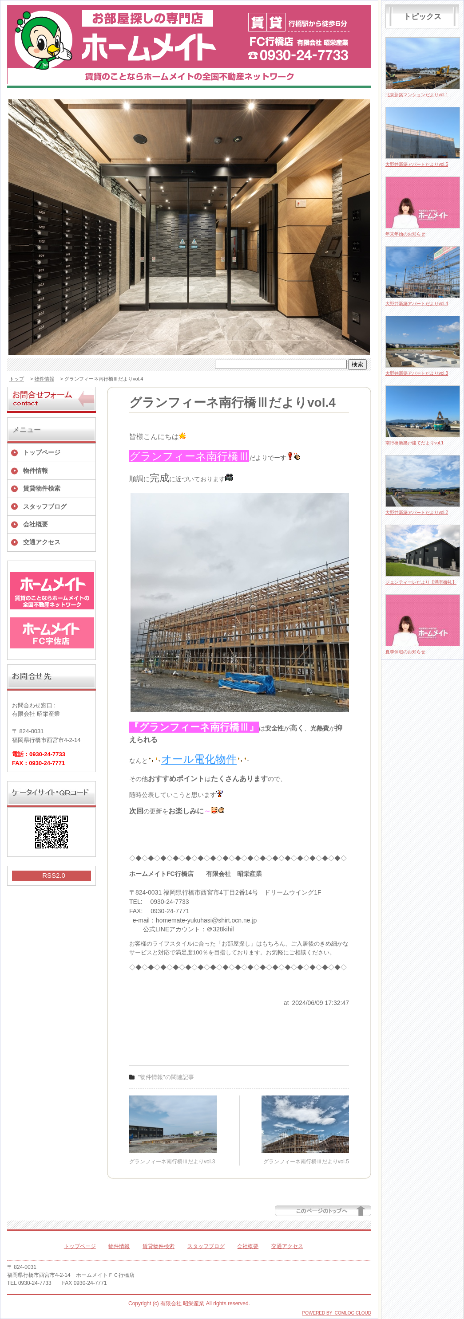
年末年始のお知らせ (405, 234)
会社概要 (35, 524)
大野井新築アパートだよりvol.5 (416, 164)
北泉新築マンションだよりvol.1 (416, 94)
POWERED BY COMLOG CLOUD (336, 1313)
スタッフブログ (45, 506)
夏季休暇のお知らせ (405, 651)
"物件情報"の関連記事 (166, 1077)
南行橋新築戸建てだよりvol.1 (414, 442)
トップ (16, 378)
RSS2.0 (53, 875)
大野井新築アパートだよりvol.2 (416, 512)
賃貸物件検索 (41, 488)
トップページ (41, 452)
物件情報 (44, 378)
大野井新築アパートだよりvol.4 (416, 303)
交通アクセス (41, 542)
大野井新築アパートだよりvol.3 (416, 373)
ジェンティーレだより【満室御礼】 (420, 582)
